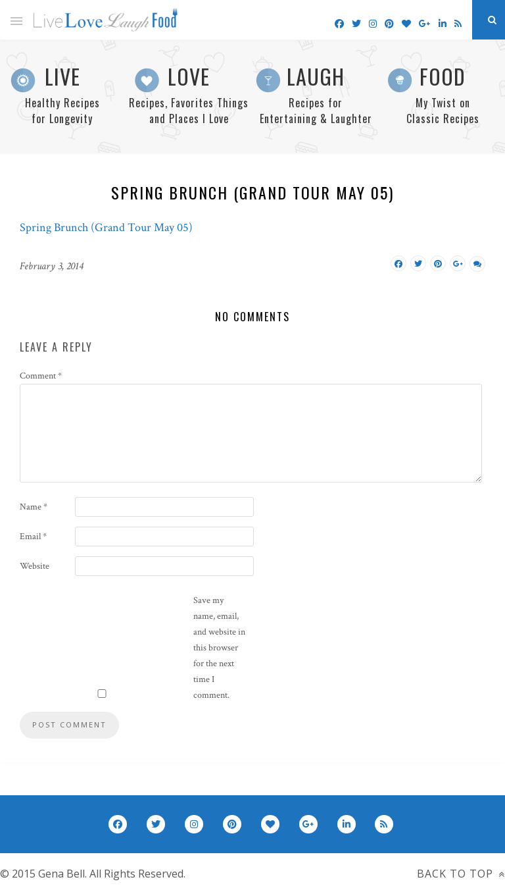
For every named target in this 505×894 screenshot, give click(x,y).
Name (33, 507)
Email (33, 536)
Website (34, 566)
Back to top (461, 873)
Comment (41, 376)
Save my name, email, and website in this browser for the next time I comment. (219, 647)
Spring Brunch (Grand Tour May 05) (106, 227)
